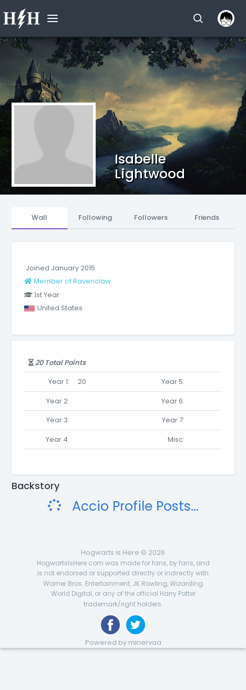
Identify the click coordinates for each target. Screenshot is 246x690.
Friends (206, 217)
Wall (39, 217)
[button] (197, 18)
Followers (151, 217)
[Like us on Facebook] (110, 624)
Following (95, 217)
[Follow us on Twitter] (135, 624)
